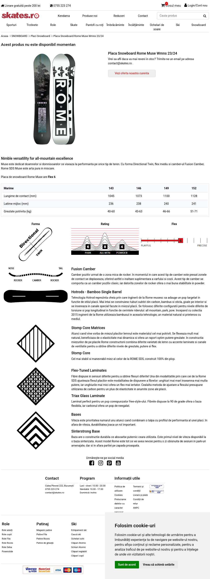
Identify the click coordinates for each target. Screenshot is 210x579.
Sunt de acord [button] (127, 564)
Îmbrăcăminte (115, 25)
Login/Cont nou (197, 5)
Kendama (64, 15)
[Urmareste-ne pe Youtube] (118, 464)
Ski (178, 25)
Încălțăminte (136, 25)
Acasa (4, 36)
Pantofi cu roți (94, 25)
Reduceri (119, 15)
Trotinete (32, 25)
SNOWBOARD (19, 36)
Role (53, 25)
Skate (73, 25)
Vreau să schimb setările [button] (158, 564)
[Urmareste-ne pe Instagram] (101, 464)
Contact (143, 15)
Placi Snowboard (40, 36)
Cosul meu (171, 5)
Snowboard (198, 25)
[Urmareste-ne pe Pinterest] (109, 464)
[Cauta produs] (205, 16)
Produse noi (89, 15)
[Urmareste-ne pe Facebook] (92, 464)
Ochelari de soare (157, 27)
